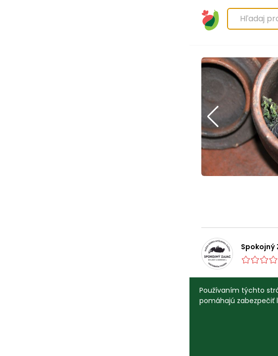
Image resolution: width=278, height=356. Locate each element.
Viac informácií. (160, 301)
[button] (23, 117)
